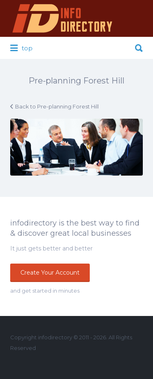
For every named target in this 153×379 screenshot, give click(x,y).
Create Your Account (50, 272)
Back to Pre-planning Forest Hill (57, 106)
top (21, 48)
